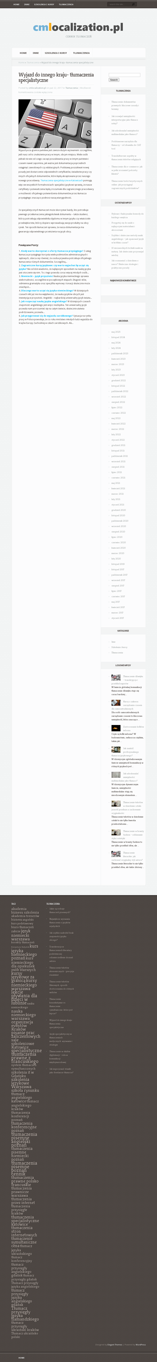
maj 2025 (116, 331)
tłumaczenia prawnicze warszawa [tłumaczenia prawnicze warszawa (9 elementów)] (21, 1192)
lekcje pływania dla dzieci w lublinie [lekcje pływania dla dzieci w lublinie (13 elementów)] (24, 997)
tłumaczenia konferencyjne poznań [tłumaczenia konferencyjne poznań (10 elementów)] (24, 1127)
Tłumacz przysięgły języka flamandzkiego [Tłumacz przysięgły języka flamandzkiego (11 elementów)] (25, 1313)
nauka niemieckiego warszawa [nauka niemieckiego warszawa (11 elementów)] (23, 1014)
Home (16, 4)
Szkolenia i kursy (44, 4)
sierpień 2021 (118, 466)
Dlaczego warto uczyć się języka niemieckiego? (47, 290)
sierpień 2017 (118, 585)
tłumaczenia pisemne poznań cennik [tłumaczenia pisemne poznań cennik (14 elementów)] (24, 1168)
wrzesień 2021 (118, 461)
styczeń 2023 (118, 375)
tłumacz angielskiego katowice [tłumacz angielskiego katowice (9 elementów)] (21, 1097)
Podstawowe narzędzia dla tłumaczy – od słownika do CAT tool (126, 145)
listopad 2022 (118, 385)
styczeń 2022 (118, 439)
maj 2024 (116, 342)
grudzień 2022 (119, 380)
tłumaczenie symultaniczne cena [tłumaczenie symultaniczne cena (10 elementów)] (24, 1242)
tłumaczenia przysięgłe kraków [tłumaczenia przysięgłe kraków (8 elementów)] (20, 1210)
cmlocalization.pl (37, 88)
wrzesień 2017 (118, 580)
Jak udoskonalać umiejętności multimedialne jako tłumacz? (125, 777)
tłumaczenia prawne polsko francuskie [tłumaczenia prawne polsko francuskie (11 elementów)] (25, 1180)
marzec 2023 (118, 364)
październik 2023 (120, 353)
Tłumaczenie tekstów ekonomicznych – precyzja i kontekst (61, 971)
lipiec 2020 (117, 537)
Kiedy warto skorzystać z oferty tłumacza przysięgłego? (52, 251)
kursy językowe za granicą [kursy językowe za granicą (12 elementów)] (22, 976)
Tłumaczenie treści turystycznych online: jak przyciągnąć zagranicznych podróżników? (127, 184)
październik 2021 (120, 456)
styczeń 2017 (118, 618)
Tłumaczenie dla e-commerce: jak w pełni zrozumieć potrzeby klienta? (127, 170)
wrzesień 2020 (119, 526)
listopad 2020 (118, 515)
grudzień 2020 (119, 510)
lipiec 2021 (117, 472)
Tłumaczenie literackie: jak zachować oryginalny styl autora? (127, 856)
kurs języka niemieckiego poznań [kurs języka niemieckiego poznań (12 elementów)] (24, 952)
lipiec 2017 (117, 591)
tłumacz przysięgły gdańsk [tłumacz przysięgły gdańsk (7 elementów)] (24, 1277)
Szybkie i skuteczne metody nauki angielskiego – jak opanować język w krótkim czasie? (128, 239)
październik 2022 (120, 391)
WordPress (141, 1345)
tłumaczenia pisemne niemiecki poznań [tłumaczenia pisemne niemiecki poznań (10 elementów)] (22, 1154)
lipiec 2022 (117, 407)
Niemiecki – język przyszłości (37, 276)
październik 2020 (120, 520)
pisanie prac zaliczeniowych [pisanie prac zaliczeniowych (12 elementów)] (25, 1034)
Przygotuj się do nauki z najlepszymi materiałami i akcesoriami (123, 226)
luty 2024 (116, 348)
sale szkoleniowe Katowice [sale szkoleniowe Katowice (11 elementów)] (22, 1043)
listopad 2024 (118, 337)
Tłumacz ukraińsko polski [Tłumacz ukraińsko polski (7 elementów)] (24, 1335)
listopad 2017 (118, 569)
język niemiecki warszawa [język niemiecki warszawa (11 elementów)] (20, 935)
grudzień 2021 (118, 445)
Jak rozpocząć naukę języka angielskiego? (44, 301)
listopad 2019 (118, 564)
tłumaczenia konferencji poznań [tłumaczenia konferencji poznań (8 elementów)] (20, 1116)
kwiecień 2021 (118, 488)
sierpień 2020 (118, 531)
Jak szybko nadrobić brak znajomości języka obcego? (61, 936)
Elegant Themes (115, 1345)
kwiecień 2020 (119, 547)
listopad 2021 (118, 450)
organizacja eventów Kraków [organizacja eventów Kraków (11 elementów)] (22, 1025)
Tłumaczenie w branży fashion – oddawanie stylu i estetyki (128, 835)
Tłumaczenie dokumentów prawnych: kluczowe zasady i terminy (125, 105)
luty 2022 (116, 434)
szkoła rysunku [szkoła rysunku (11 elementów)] (25, 1090)
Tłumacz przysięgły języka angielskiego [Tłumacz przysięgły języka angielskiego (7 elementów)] (25, 1285)
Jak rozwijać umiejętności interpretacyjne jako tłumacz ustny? (125, 120)
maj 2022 (116, 418)
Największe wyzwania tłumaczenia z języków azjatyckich (59, 922)
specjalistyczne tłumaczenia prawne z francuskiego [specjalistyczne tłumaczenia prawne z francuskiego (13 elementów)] (26, 1055)
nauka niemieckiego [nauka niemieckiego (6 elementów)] (22, 1005)
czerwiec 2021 (118, 477)
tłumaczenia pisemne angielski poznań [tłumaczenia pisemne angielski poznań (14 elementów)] (24, 1139)
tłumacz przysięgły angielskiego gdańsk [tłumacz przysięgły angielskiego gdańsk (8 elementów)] (21, 1270)
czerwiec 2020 (119, 542)
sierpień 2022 (118, 402)
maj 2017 (116, 601)
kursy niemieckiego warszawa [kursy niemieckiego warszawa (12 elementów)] (24, 984)
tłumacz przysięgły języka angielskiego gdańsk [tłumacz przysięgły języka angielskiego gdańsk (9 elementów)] (21, 1297)
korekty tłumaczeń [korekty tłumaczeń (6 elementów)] (23, 942)
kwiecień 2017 (118, 607)
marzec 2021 (118, 493)
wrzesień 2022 (119, 396)
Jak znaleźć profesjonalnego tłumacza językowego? (125, 752)
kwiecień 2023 (119, 358)
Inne (26, 4)
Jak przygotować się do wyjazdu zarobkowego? (47, 316)
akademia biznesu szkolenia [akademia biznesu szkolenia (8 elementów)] (25, 910)
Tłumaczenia (66, 4)
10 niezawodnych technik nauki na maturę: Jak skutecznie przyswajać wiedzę (128, 251)
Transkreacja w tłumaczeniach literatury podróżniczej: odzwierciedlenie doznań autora (61, 954)
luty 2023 (116, 369)
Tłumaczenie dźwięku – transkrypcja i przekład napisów (127, 680)
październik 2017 (120, 574)
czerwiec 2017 (118, 596)
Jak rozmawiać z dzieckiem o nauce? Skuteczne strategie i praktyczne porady (125, 264)
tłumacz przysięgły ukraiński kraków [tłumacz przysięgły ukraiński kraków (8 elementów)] (25, 1326)
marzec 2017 (117, 612)
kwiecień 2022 (119, 423)
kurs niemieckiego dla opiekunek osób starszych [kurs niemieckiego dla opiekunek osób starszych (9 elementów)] (23, 964)
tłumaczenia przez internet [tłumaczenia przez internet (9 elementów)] (23, 1200)
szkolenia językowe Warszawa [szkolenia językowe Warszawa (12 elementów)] (21, 1083)
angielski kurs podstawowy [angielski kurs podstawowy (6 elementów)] (22, 921)
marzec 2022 (118, 429)
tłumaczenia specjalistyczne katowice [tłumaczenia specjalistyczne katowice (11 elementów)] (25, 1220)
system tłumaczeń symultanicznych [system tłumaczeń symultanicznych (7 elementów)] (24, 1067)
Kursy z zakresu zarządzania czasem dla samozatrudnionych (127, 705)
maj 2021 (116, 483)
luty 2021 (116, 499)
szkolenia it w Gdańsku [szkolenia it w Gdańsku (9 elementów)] (22, 1074)
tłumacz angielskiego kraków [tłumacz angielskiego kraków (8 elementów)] (25, 1105)
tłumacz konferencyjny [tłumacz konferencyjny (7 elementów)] (21, 1259)
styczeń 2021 (118, 504)
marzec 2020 (118, 553)
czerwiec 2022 (119, 412)
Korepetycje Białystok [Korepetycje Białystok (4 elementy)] (20, 947)
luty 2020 (116, 558)
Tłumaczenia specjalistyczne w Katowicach (61, 180)
